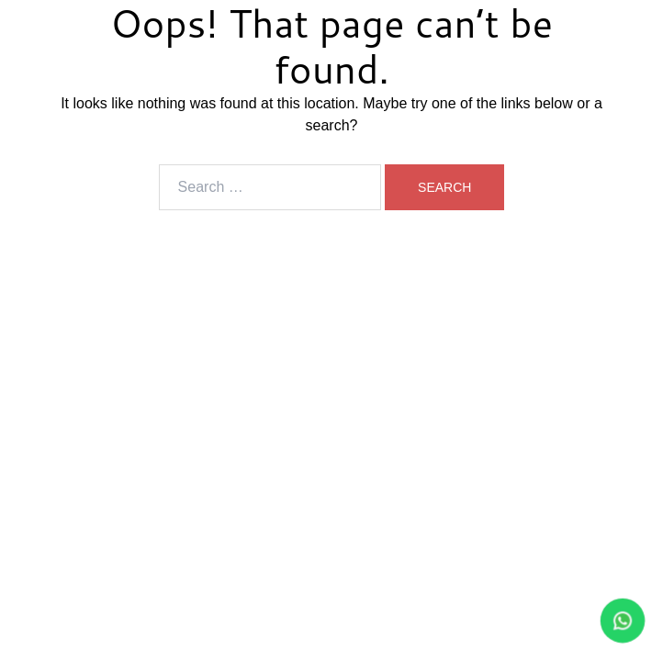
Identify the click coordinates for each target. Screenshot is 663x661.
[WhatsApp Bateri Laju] (544, 621)
